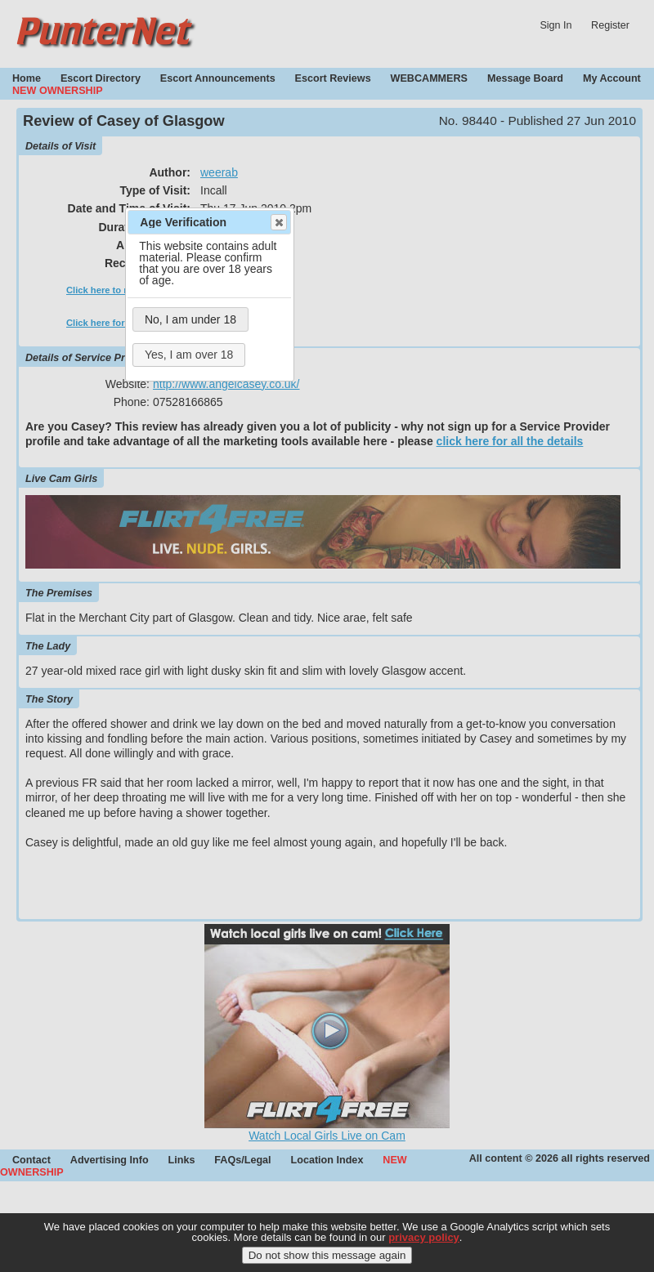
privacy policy (423, 1244)
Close (278, 222)
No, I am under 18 (190, 319)
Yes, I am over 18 (189, 354)
